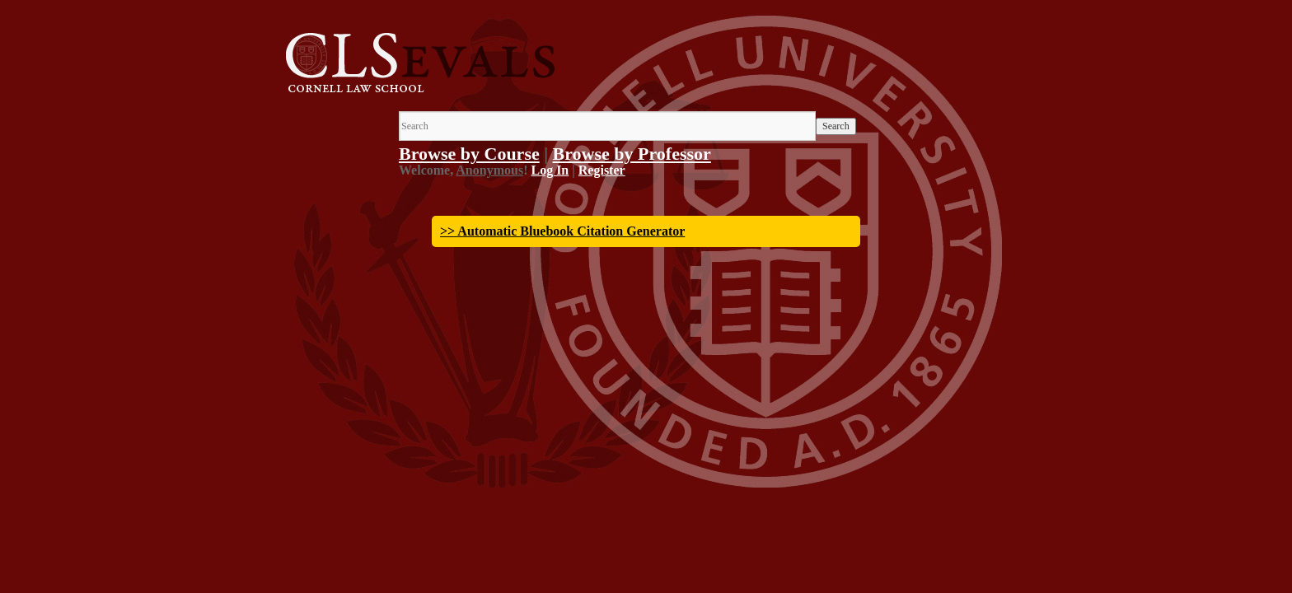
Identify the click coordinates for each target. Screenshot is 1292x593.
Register (601, 170)
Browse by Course (469, 153)
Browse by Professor (632, 153)
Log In (550, 170)
